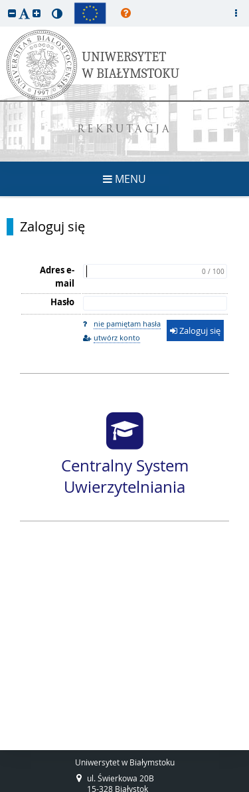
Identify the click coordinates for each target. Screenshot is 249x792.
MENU (124, 179)
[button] (12, 13)
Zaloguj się (52, 226)
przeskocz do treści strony (3, 3)
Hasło (62, 302)
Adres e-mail (57, 276)
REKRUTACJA (124, 130)
